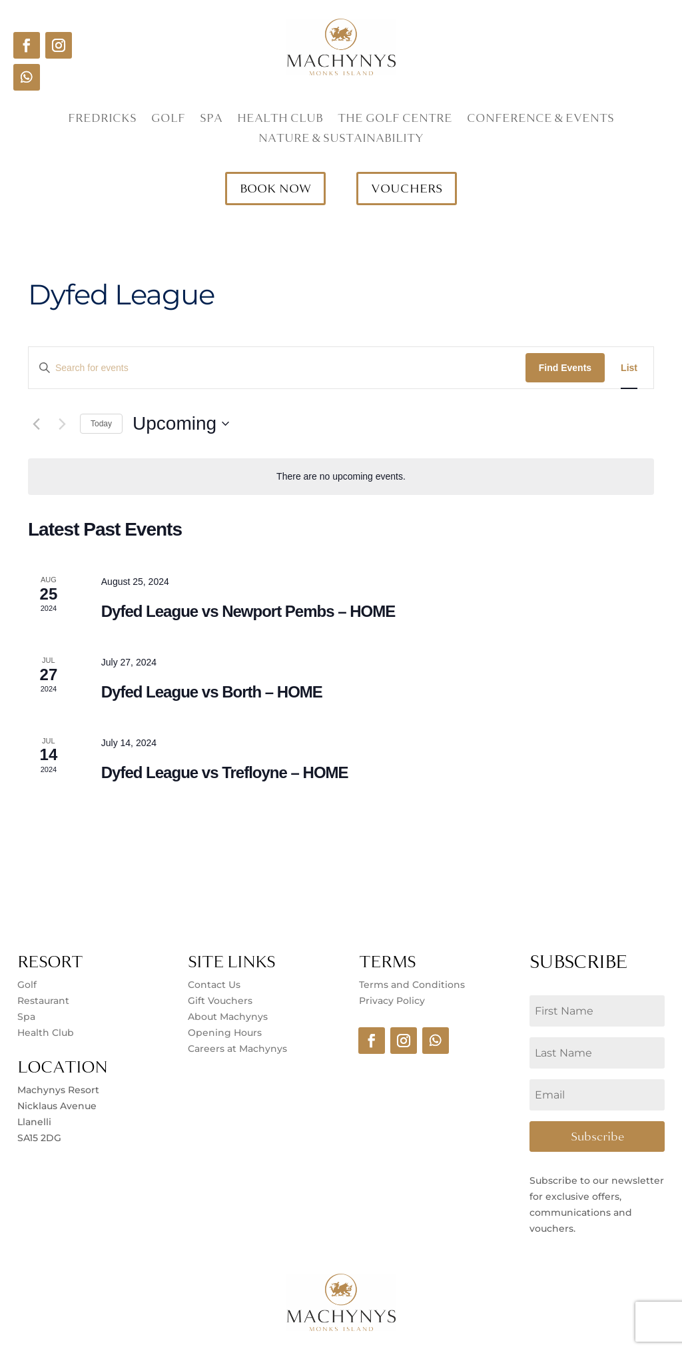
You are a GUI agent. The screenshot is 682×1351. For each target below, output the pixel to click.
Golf (168, 120)
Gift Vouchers (220, 1001)
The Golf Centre (395, 120)
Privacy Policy (392, 1001)
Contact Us (214, 985)
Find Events (565, 367)
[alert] (341, 476)
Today (101, 423)
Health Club (280, 120)
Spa (211, 120)
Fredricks (102, 120)
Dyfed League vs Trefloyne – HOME (224, 772)
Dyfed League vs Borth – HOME (211, 692)
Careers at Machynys (239, 1049)
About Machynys (228, 1017)
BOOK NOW (275, 189)
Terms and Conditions (412, 985)
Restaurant (43, 1001)
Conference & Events (540, 120)
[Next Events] (62, 424)
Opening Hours (225, 1033)
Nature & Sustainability (341, 140)
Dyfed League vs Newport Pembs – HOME (248, 611)
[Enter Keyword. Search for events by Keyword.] (277, 368)
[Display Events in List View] (629, 368)
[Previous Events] (36, 424)
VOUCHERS (406, 189)
